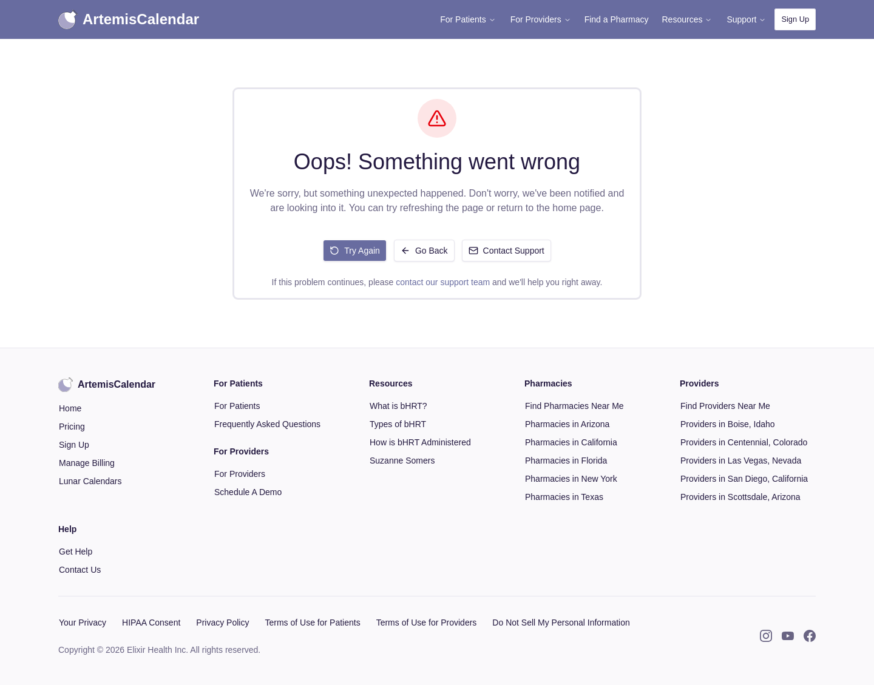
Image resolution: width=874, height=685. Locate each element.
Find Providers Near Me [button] (725, 406)
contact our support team (443, 282)
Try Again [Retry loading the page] (355, 250)
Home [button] (70, 408)
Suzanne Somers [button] (402, 460)
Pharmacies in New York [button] (571, 479)
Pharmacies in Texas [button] (564, 497)
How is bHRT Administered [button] (420, 442)
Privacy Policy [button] (222, 622)
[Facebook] (810, 636)
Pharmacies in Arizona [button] (567, 424)
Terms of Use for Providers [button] (426, 622)
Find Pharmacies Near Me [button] (574, 406)
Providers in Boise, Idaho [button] (727, 424)
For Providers (540, 19)
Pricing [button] (72, 426)
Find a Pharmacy (616, 19)
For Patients (467, 19)
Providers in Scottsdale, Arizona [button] (740, 497)
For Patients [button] (237, 406)
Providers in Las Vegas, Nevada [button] (740, 460)
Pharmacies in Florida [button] (566, 460)
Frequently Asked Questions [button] (267, 424)
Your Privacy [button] (82, 622)
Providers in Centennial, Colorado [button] (743, 442)
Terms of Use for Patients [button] (312, 622)
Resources (687, 19)
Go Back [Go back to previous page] (424, 250)
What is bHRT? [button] (398, 406)
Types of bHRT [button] (398, 424)
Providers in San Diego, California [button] (744, 479)
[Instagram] (766, 636)
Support (746, 19)
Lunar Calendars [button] (90, 481)
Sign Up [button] (795, 19)
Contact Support (506, 250)
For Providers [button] (239, 474)
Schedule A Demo (248, 492)
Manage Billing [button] (87, 463)
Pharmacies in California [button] (571, 442)
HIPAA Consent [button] (151, 622)
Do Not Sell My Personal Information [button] (560, 622)
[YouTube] (788, 636)
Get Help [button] (75, 551)
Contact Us (80, 570)
